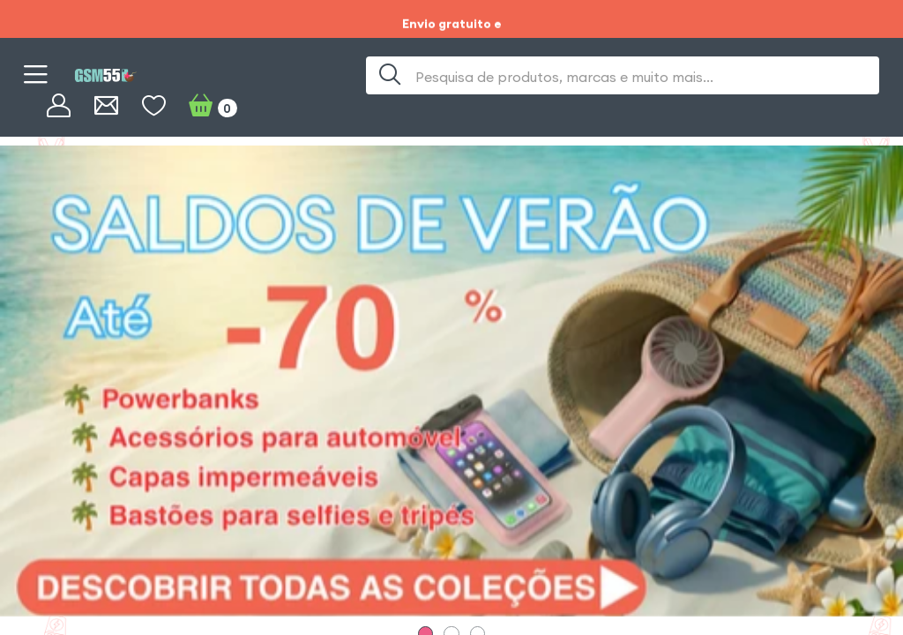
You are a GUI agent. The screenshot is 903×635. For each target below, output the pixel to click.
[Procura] (390, 75)
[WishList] (154, 106)
